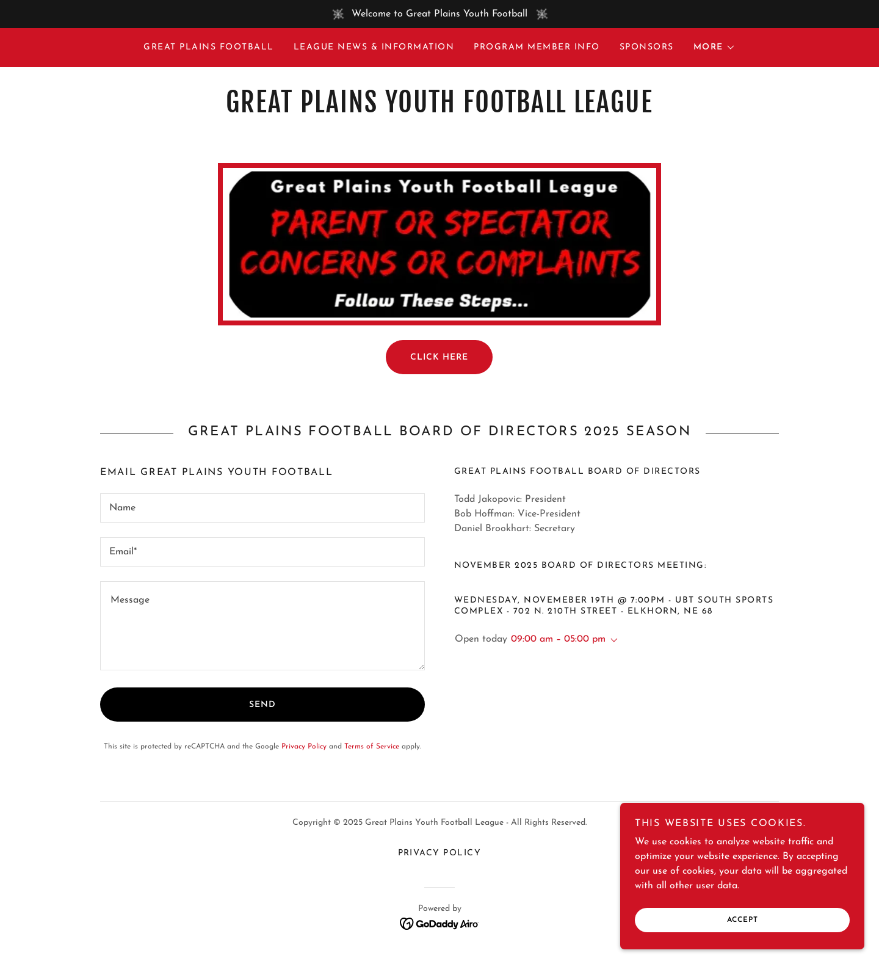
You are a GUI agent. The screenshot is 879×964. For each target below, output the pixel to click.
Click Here (439, 357)
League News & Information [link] (374, 47)
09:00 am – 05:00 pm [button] (558, 639)
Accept (742, 920)
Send (262, 704)
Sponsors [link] (647, 47)
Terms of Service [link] (371, 746)
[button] (714, 47)
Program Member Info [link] (536, 47)
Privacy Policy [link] (304, 746)
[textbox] (262, 508)
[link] (439, 110)
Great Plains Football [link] (208, 47)
